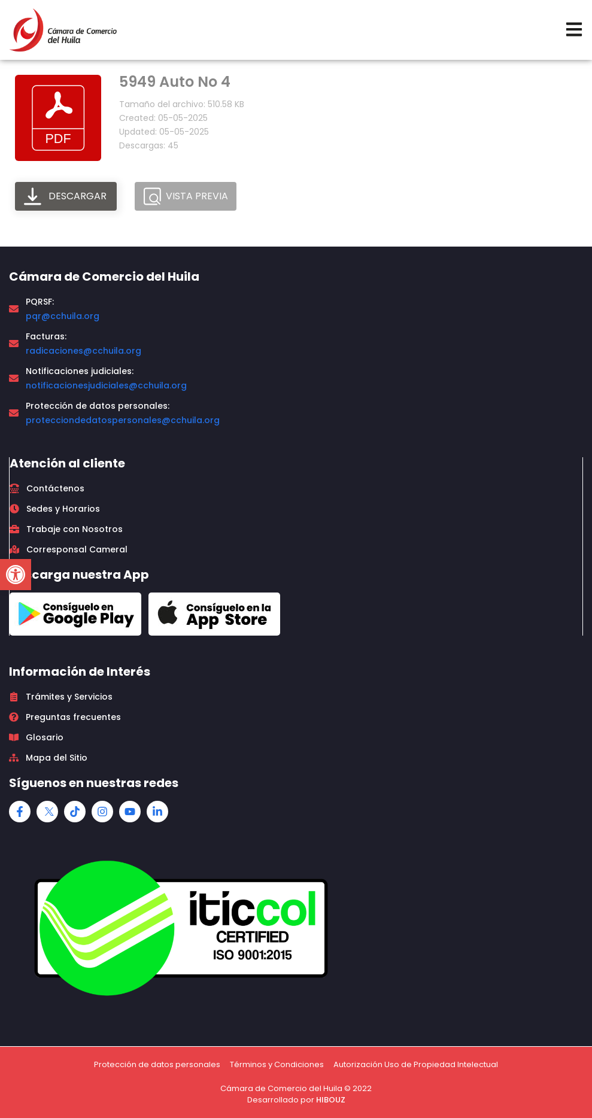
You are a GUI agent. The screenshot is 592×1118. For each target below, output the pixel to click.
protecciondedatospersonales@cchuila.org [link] (123, 420)
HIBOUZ (330, 1099)
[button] (15, 574)
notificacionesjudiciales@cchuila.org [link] (106, 385)
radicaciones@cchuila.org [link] (83, 351)
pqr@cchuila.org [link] (62, 316)
